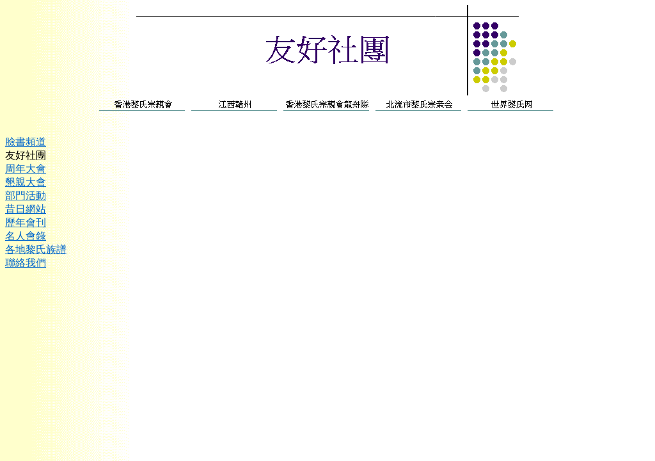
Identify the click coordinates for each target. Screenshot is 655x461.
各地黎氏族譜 (36, 249)
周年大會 (25, 168)
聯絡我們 (25, 262)
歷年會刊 (25, 222)
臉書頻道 (25, 141)
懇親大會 (25, 182)
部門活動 (25, 195)
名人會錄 (25, 235)
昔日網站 (25, 209)
